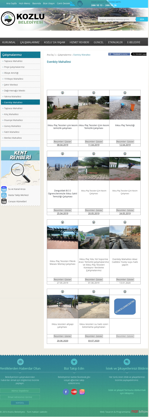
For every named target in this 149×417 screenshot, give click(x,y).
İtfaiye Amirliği (11, 72)
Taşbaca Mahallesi (13, 61)
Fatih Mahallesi (11, 131)
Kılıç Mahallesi (11, 114)
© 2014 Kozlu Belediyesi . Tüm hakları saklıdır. (24, 411)
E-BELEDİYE (133, 42)
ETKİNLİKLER (115, 42)
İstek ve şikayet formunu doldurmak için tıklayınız (127, 392)
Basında (36, 3)
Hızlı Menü (24, 3)
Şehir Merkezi (11, 84)
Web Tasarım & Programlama (115, 411)
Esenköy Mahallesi (13, 102)
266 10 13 (96, 5)
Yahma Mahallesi (12, 96)
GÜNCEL (99, 42)
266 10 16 (110, 5)
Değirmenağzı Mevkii (14, 90)
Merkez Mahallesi (13, 137)
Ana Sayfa (11, 3)
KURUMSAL (9, 42)
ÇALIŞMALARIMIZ (29, 42)
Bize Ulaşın (49, 3)
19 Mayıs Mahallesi (13, 78)
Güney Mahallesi (12, 126)
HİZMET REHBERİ (79, 42)
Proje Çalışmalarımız (14, 66)
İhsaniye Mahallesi (13, 120)
